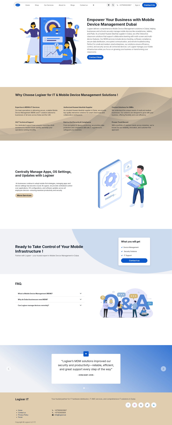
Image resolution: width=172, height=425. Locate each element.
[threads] (147, 405)
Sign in (137, 5)
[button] (113, 5)
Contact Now (95, 57)
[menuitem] (27, 5)
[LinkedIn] (153, 405)
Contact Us (149, 5)
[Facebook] (128, 405)
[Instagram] (134, 405)
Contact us (134, 260)
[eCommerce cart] (108, 5)
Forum (20, 417)
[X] (141, 405)
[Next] (163, 368)
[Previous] (8, 368)
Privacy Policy (23, 415)
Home (20, 410)
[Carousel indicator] (84, 388)
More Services (24, 195)
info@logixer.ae (60, 415)
